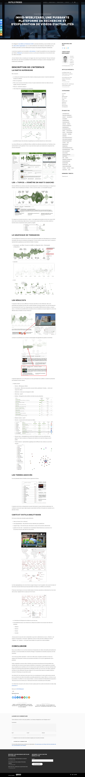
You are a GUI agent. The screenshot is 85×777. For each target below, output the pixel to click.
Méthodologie (64, 96)
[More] (29, 696)
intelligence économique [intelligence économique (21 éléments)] (67, 139)
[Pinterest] (22, 696)
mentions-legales (11, 775)
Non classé (64, 98)
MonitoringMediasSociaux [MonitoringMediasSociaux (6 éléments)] (67, 147)
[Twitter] (13, 696)
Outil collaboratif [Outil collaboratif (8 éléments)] (66, 151)
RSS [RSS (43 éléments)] (69, 164)
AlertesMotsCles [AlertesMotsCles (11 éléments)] (66, 113)
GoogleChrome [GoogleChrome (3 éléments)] (69, 132)
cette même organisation (19, 45)
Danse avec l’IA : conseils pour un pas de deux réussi (18, 766)
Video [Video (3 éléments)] (69, 169)
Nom (13, 732)
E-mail (28, 732)
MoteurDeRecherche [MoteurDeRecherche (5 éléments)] (66, 149)
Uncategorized (65, 106)
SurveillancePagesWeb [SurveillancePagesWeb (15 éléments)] (67, 166)
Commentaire (14, 722)
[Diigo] (20, 696)
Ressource (64, 103)
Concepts (64, 93)
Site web (43, 732)
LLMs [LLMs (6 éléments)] (68, 142)
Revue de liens (65, 105)
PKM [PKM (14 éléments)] (63, 157)
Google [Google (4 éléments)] (64, 132)
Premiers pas (64, 100)
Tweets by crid (65, 176)
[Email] (24, 696)
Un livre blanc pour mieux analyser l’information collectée (67, 79)
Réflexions (64, 102)
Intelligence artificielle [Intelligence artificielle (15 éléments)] (67, 137)
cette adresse (32, 51)
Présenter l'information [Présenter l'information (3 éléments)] (67, 159)
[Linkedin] (18, 696)
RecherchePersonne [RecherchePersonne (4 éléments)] (66, 161)
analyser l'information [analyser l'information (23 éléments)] (67, 115)
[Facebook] (15, 696)
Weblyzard (19, 52)
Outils (63, 99)
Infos (63, 95)
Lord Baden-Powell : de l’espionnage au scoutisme (17, 758)
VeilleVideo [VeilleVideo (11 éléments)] (65, 169)
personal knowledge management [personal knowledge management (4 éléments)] (66, 155)
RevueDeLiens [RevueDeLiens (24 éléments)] (65, 164)
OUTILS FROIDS (14, 2)
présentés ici (14, 685)
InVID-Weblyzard (20, 689)
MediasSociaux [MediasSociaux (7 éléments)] (65, 144)
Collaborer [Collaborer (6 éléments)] (65, 118)
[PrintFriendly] (27, 696)
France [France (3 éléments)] (64, 130)
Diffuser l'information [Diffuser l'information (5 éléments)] (67, 125)
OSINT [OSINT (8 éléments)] (72, 149)
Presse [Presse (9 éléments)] (66, 157)
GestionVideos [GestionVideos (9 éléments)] (69, 130)
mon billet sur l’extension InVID (25, 44)
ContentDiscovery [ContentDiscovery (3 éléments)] (66, 122)
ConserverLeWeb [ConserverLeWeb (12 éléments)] (66, 120)
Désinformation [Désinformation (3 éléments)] (65, 127)
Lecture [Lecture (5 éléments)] (64, 142)
